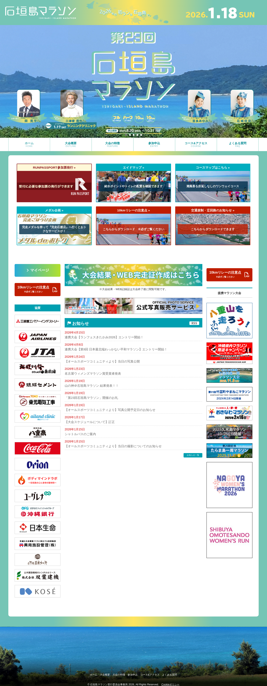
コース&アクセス (155, 672)
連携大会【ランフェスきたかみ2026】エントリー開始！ (101, 337)
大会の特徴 (117, 672)
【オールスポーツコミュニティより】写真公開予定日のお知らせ (107, 409)
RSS (194, 323)
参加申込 (135, 672)
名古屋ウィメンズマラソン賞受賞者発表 (91, 373)
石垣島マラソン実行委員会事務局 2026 (112, 681)
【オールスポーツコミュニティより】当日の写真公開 (100, 361)
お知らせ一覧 (193, 455)
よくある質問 (179, 672)
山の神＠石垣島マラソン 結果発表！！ (90, 385)
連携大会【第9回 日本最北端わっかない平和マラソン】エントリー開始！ (113, 349)
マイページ (39, 270)
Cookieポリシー (170, 681)
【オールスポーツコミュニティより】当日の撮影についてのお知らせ (110, 445)
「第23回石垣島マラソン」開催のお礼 (90, 397)
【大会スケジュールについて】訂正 (88, 421)
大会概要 (99, 672)
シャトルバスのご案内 (79, 433)
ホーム (84, 672)
